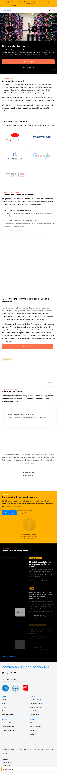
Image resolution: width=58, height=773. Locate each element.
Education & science (36, 703)
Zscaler (32, 734)
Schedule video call (28, 70)
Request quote (25, 513)
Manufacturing (34, 711)
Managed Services (8, 726)
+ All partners (34, 738)
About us (5, 699)
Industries (8, 15)
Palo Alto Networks (36, 726)
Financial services (35, 699)
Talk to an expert (28, 64)
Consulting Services (8, 730)
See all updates (8, 656)
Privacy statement (7, 762)
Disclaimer (5, 759)
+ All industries (34, 714)
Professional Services (8, 723)
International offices (8, 714)
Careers (4, 707)
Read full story (28, 350)
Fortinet (32, 730)
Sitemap (4, 753)
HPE (31, 723)
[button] (50, 10)
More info (13, 5)
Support (4, 711)
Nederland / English (15, 679)
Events (4, 703)
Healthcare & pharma (36, 707)
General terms (6, 765)
